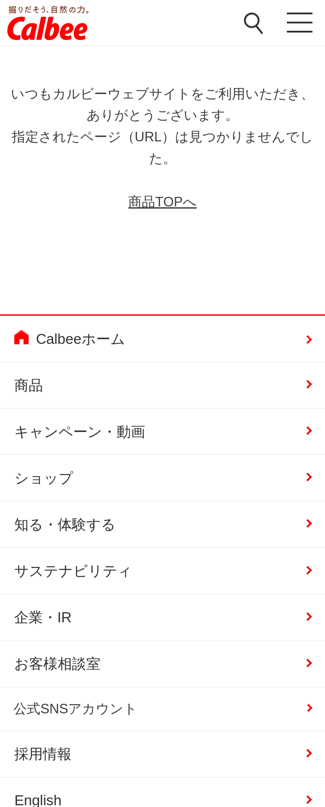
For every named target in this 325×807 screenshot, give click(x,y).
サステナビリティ (73, 571)
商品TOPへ (162, 201)
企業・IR (43, 617)
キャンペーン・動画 (79, 432)
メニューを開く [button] (297, 23)
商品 (28, 385)
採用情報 (43, 754)
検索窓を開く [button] (253, 23)
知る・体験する (65, 524)
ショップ (43, 478)
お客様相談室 (57, 664)
